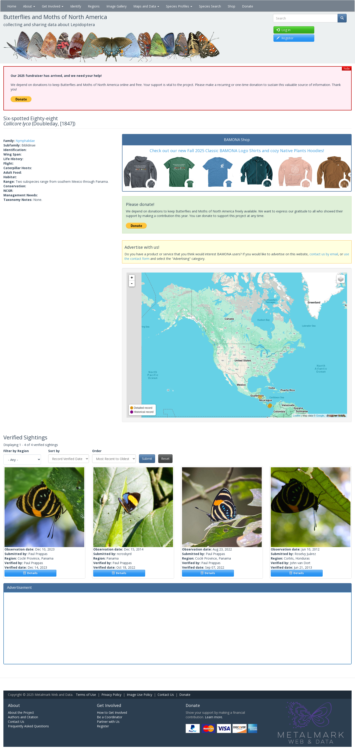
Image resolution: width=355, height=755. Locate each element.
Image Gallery (116, 6)
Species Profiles (179, 6)
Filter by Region (16, 451)
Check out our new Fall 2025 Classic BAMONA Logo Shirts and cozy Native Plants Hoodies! (237, 150)
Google (320, 415)
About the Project (21, 712)
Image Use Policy (139, 694)
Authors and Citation (23, 717)
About (29, 6)
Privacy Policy (111, 694)
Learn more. (214, 717)
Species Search (210, 6)
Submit (147, 458)
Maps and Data (146, 6)
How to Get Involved (112, 712)
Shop (231, 6)
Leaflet (296, 415)
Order (96, 451)
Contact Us (166, 694)
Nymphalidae (25, 141)
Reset (165, 458)
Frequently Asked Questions (28, 726)
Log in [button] (283, 30)
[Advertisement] (177, 627)
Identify (75, 6)
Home (11, 6)
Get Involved (52, 6)
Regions (94, 6)
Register (103, 726)
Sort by (54, 451)
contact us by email (323, 254)
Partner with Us (108, 721)
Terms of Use (86, 694)
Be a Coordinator (109, 717)
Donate (247, 6)
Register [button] (284, 38)
